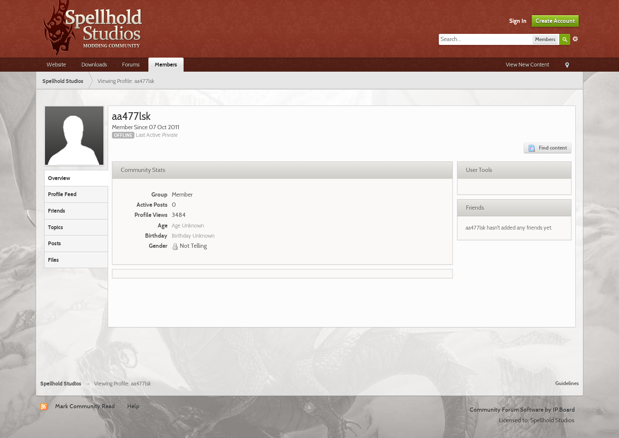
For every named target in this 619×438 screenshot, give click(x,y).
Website (56, 64)
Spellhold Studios (60, 383)
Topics (55, 227)
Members (166, 64)
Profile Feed (62, 194)
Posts (54, 243)
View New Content (527, 64)
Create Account (555, 21)
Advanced (575, 39)
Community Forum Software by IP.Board (522, 409)
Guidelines (567, 383)
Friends (56, 210)
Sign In (518, 21)
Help (133, 406)
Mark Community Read (85, 406)
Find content (547, 148)
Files (53, 259)
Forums (130, 64)
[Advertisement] (309, 350)
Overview (59, 178)
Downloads (94, 64)
